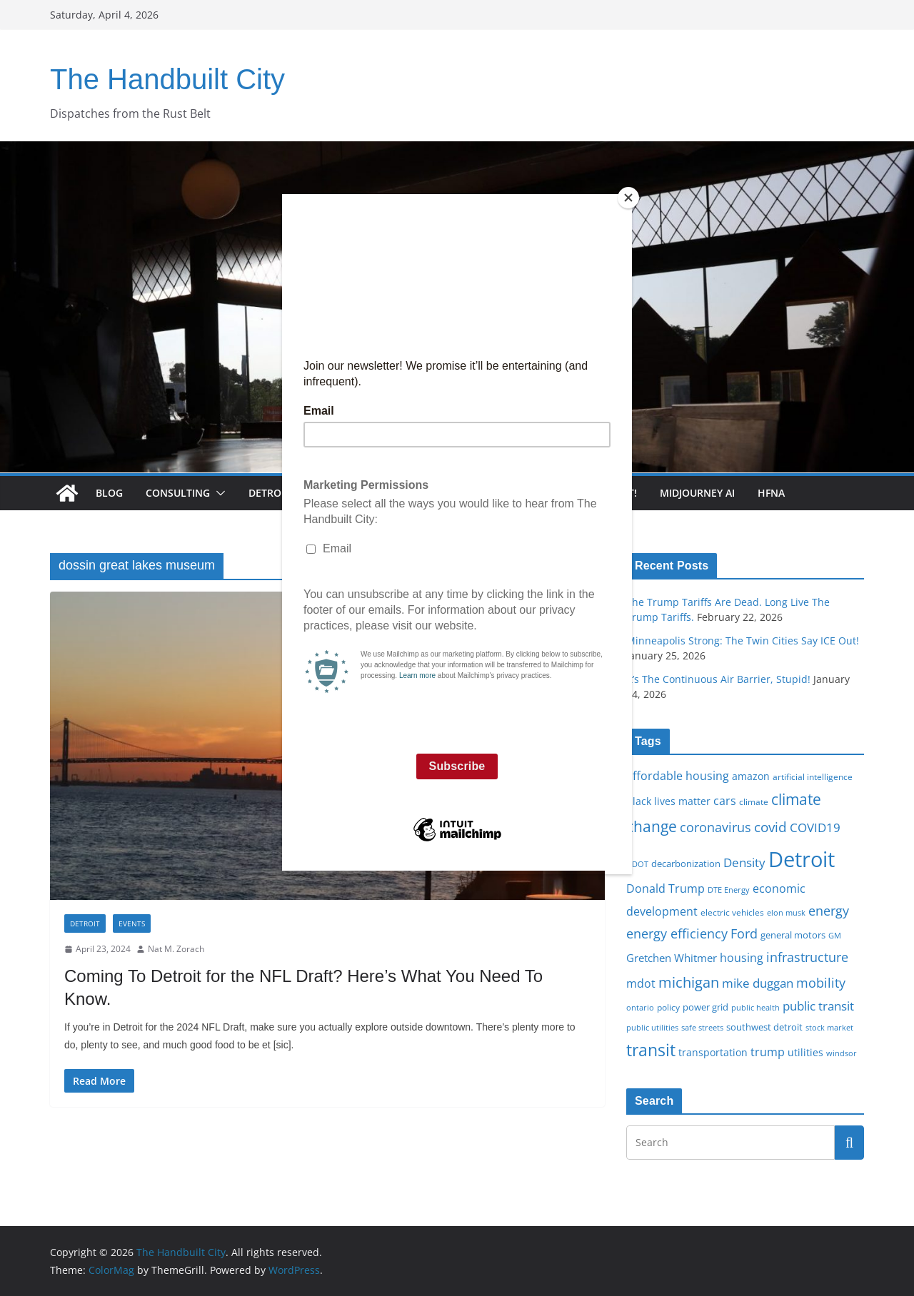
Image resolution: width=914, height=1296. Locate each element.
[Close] (628, 197)
